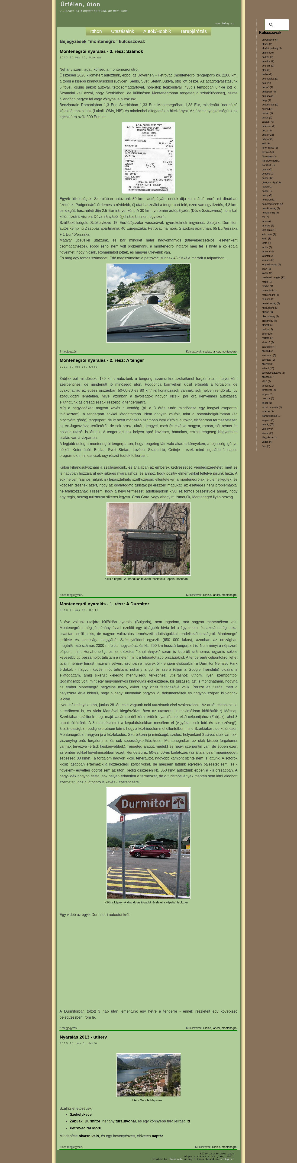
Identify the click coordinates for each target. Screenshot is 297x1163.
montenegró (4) (270, 294)
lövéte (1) (267, 273)
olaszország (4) (270, 316)
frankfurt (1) (268, 165)
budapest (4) (269, 91)
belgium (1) (268, 65)
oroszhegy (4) (269, 320)
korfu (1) (266, 238)
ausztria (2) (268, 61)
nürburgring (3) (270, 307)
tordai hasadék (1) (272, 407)
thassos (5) (268, 398)
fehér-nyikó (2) (270, 147)
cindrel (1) (267, 113)
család (207, 351)
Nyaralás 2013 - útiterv (83, 1037)
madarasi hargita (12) (273, 277)
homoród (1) (268, 199)
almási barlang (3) (271, 48)
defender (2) (268, 126)
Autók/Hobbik (157, 31)
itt (188, 1121)
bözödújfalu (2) (270, 104)
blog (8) (266, 70)
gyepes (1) (267, 173)
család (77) (268, 121)
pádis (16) (267, 329)
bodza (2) (267, 74)
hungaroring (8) (270, 212)
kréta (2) (266, 242)
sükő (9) (266, 381)
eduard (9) (267, 139)
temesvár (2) (269, 389)
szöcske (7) (268, 376)
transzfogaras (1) (271, 415)
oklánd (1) (267, 312)
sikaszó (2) (268, 342)
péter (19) (267, 333)
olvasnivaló (89, 1136)
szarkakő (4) (268, 346)
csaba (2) (267, 117)
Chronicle (176, 1159)
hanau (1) (267, 186)
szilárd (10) (268, 368)
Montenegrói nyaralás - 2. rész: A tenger (102, 360)
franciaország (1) (271, 160)
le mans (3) (268, 260)
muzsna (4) (268, 299)
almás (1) (267, 44)
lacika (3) (267, 247)
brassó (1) (267, 87)
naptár (158, 1136)
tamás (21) (268, 385)
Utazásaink (122, 31)
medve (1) (267, 286)
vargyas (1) (268, 420)
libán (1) (266, 268)
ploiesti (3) (267, 325)
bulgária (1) (268, 96)
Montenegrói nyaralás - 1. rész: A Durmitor (104, 603)
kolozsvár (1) (269, 234)
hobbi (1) (266, 191)
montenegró (229, 351)
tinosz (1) (267, 402)
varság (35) (268, 424)
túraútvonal (126, 1121)
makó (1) (266, 281)
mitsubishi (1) (269, 290)
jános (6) (266, 221)
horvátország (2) (271, 208)
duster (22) (268, 134)
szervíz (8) (267, 363)
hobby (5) (267, 195)
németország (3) (271, 303)
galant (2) (267, 169)
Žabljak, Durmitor (85, 1121)
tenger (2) (267, 394)
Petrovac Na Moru (85, 1128)
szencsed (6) (269, 355)
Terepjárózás (193, 31)
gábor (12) (267, 178)
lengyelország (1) (271, 264)
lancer (216, 351)
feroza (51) (268, 152)
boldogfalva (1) (270, 78)
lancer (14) (268, 251)
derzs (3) (266, 130)
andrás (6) (267, 57)
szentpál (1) (268, 359)
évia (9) (266, 446)
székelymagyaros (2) (273, 372)
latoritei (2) (267, 255)
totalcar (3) (268, 411)
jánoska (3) (268, 225)
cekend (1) (267, 109)
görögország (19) (271, 182)
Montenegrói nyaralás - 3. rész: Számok (101, 51)
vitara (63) (267, 433)
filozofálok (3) (269, 156)
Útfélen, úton (81, 4)
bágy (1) (266, 100)
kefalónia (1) (268, 230)
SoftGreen (227, 1159)
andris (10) (268, 52)
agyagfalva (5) (270, 39)
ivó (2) (265, 217)
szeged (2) (267, 351)
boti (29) (266, 83)
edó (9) (266, 143)
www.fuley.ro (225, 23)
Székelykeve (81, 1114)
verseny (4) (268, 428)
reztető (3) (267, 338)
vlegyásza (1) (269, 437)
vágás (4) (267, 441)
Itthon (96, 31)
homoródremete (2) (272, 204)
